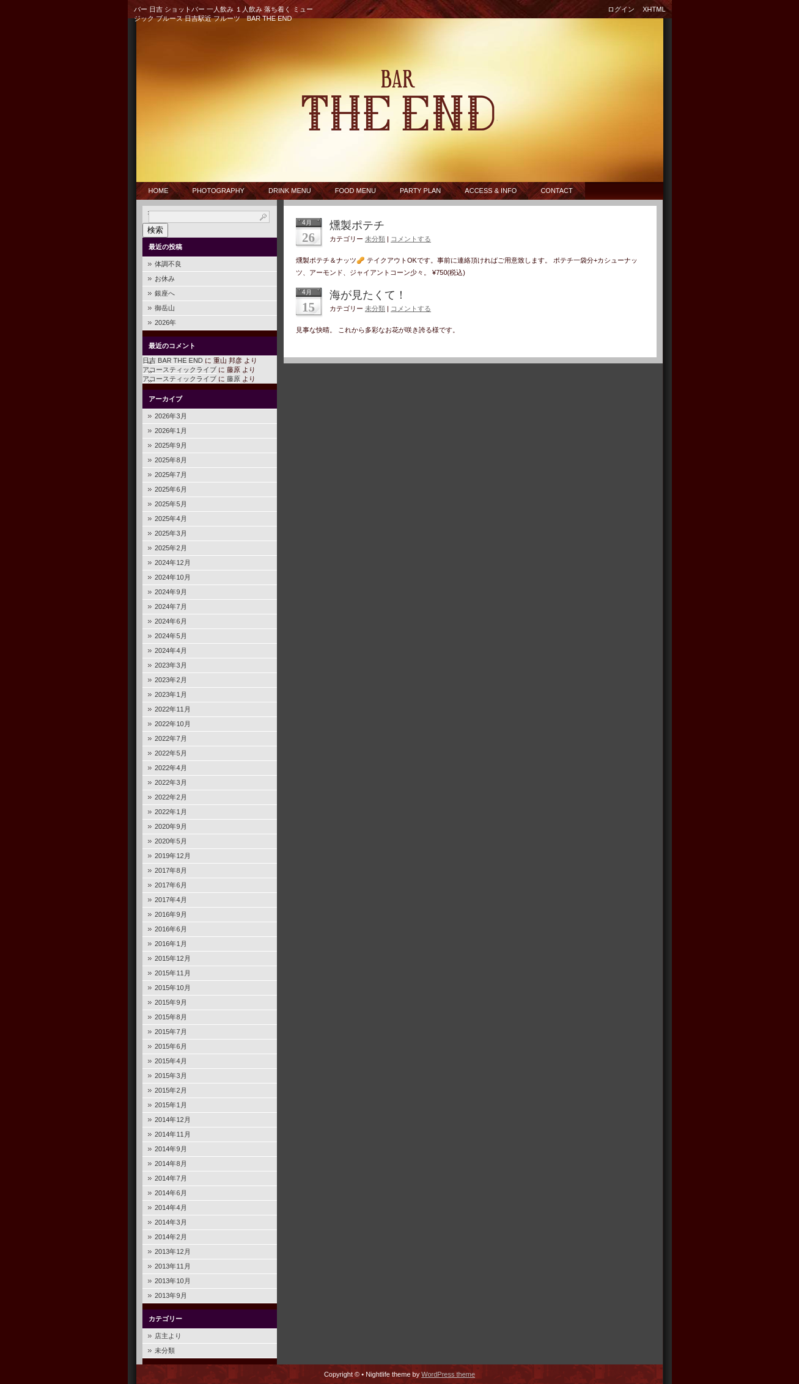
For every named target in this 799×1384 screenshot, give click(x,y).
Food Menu (355, 190)
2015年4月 (171, 1061)
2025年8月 (171, 460)
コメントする (411, 238)
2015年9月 (171, 1002)
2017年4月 (171, 899)
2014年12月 (173, 1119)
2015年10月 (173, 987)
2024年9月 (171, 591)
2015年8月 (171, 1017)
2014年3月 (171, 1222)
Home (159, 190)
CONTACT (556, 190)
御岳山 (165, 307)
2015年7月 (171, 1031)
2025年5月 (171, 504)
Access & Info (491, 190)
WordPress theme (448, 1374)
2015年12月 (173, 958)
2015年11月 (173, 973)
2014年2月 (171, 1236)
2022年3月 (171, 782)
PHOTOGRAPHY (219, 190)
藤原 (233, 378)
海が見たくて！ (368, 295)
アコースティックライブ (179, 369)
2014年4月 (171, 1207)
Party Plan (420, 190)
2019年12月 (173, 855)
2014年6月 (171, 1192)
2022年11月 (173, 709)
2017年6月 (171, 885)
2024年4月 (171, 650)
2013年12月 (173, 1251)
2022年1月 (171, 811)
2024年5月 (171, 635)
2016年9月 (171, 914)
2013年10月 (173, 1280)
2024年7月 (171, 606)
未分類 (165, 1350)
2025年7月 (171, 474)
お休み (165, 278)
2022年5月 (171, 753)
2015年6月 (171, 1046)
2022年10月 (173, 723)
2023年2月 (171, 679)
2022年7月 (171, 738)
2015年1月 (171, 1105)
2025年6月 (171, 489)
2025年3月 (171, 533)
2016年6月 (171, 929)
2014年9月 (171, 1149)
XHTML (654, 9)
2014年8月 (171, 1163)
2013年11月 (173, 1266)
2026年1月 (171, 430)
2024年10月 (173, 577)
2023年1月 (171, 694)
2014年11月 (173, 1134)
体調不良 (168, 264)
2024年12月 (173, 562)
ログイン (621, 9)
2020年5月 (171, 841)
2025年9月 (171, 445)
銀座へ (165, 293)
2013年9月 (171, 1295)
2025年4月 (171, 518)
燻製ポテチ (357, 225)
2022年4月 (171, 767)
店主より (168, 1335)
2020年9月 (171, 826)
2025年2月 (171, 548)
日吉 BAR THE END (172, 360)
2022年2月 (171, 797)
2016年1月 (171, 943)
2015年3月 (171, 1075)
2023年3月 (171, 665)
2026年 (165, 322)
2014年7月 (171, 1178)
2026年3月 (171, 416)
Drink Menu (289, 190)
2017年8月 (171, 870)
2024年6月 (171, 621)
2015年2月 (171, 1090)
